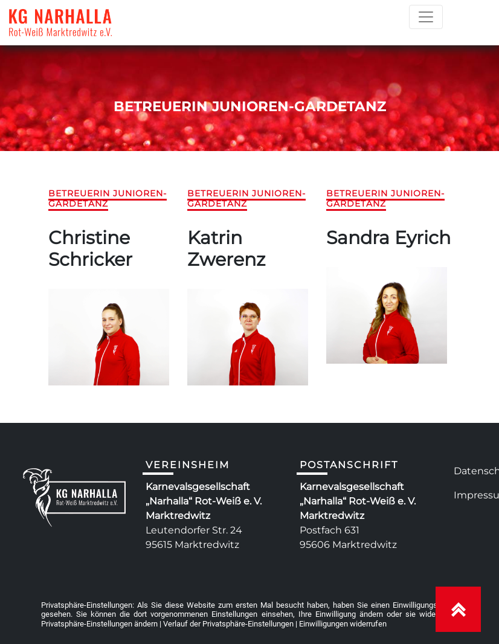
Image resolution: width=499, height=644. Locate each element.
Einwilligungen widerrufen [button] (343, 623)
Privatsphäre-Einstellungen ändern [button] (99, 623)
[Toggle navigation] (426, 17)
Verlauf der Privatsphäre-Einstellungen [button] (228, 623)
